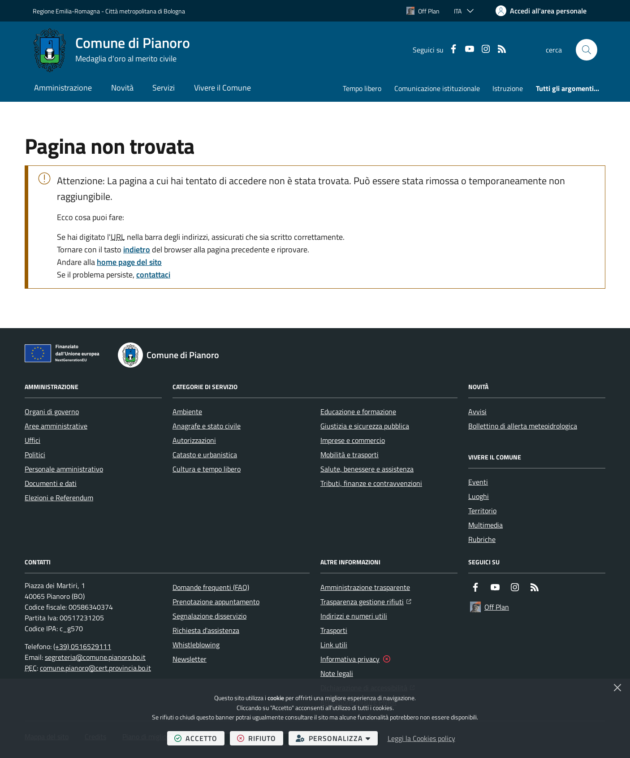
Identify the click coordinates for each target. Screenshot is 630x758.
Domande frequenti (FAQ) (211, 587)
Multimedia (485, 525)
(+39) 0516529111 (82, 646)
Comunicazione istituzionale (437, 88)
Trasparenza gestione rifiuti (365, 600)
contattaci (153, 275)
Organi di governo (52, 411)
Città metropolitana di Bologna (145, 11)
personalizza (337, 738)
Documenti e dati (51, 483)
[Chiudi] (617, 687)
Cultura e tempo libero (207, 468)
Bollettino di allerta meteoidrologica (522, 425)
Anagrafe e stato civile (207, 425)
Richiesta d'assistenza (206, 630)
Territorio (482, 510)
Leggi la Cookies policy (421, 738)
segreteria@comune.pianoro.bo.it (95, 657)
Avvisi (477, 411)
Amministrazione (63, 88)
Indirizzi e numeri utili (353, 616)
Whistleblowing (196, 644)
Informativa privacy (350, 659)
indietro (136, 249)
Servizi (163, 88)
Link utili (333, 644)
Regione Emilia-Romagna (66, 11)
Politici (35, 454)
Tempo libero (362, 88)
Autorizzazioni (194, 440)
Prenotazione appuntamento (216, 601)
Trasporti (333, 630)
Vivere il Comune (222, 88)
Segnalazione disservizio (209, 616)
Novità (122, 88)
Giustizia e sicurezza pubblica (364, 425)
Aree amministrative (56, 425)
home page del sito (129, 262)
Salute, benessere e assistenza (367, 468)
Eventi (478, 481)
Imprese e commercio (352, 440)
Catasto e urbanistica (205, 454)
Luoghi (478, 496)
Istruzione (507, 88)
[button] (586, 50)
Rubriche (482, 539)
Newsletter (190, 659)
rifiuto (260, 738)
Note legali (336, 673)
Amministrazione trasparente (365, 587)
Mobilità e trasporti (349, 454)
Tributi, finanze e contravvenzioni (371, 483)
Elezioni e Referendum (59, 497)
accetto (199, 738)
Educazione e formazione (358, 411)
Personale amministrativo (64, 468)
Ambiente (187, 411)
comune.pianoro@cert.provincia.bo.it (95, 668)
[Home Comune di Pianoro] (111, 49)
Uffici (32, 440)
